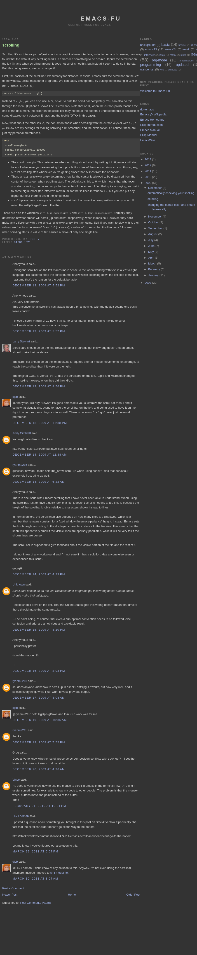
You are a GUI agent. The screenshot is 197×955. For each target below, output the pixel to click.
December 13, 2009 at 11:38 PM (39, 420)
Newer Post (9, 892)
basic (18, 240)
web (161, 69)
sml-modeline (59, 870)
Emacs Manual (149, 130)
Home (72, 892)
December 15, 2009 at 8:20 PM (38, 627)
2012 (148, 165)
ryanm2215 (19, 462)
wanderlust (147, 69)
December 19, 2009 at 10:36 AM (39, 717)
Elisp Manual (148, 135)
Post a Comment (13, 886)
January (153, 275)
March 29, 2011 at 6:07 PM (35, 849)
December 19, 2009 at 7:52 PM (38, 740)
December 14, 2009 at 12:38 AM (39, 452)
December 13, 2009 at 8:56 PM (38, 384)
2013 (148, 159)
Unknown (18, 582)
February (154, 269)
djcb (15, 394)
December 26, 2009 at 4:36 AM (38, 767)
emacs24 (170, 49)
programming (150, 65)
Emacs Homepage (152, 119)
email (186, 49)
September (155, 228)
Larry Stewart (21, 339)
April (151, 257)
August (153, 234)
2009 (148, 183)
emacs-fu (101, 18)
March (152, 263)
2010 (148, 177)
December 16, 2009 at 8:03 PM (38, 668)
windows (172, 69)
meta (173, 54)
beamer (182, 45)
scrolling (10, 45)
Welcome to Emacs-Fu (155, 91)
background (147, 45)
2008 (148, 282)
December (155, 188)
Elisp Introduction (151, 124)
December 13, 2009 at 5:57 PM (38, 329)
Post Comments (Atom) (35, 900)
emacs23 (151, 49)
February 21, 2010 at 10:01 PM (39, 803)
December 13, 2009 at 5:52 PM (38, 283)
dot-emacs (147, 109)
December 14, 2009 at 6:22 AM (38, 479)
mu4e (183, 55)
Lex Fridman (20, 813)
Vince (16, 777)
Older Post (133, 892)
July (151, 240)
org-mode (159, 60)
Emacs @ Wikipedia (153, 114)
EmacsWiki (147, 140)
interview (149, 54)
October (153, 222)
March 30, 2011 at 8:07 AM (35, 876)
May (151, 251)
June (151, 246)
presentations (187, 60)
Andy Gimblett (21, 431)
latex (162, 54)
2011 (148, 171)
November (155, 216)
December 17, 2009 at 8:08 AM (38, 695)
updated (182, 65)
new (27, 240)
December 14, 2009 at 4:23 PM (38, 572)
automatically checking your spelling (171, 193)
